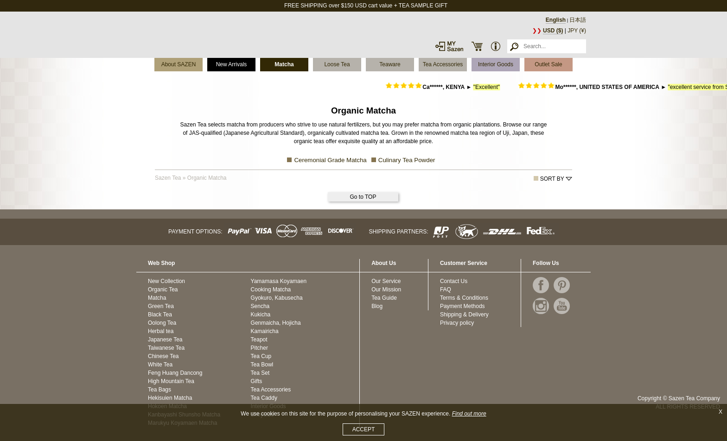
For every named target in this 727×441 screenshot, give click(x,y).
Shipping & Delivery (464, 314)
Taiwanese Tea (166, 348)
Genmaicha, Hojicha (276, 323)
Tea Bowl (262, 364)
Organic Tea (163, 289)
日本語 (577, 20)
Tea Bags (159, 389)
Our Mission (386, 289)
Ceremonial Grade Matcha (330, 160)
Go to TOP (363, 197)
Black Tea (160, 314)
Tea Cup (261, 356)
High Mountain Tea (171, 381)
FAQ (445, 289)
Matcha (283, 64)
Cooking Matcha (271, 289)
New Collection (166, 281)
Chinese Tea (163, 356)
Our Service (386, 281)
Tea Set (260, 373)
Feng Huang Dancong (175, 373)
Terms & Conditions (464, 298)
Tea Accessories (443, 64)
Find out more (469, 413)
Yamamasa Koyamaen (279, 281)
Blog (377, 306)
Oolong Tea (162, 323)
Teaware (389, 64)
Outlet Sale (548, 64)
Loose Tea (337, 64)
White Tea (160, 364)
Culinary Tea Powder (406, 160)
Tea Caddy (264, 398)
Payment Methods (462, 306)
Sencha (260, 306)
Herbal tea (160, 331)
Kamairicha (265, 331)
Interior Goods (495, 64)
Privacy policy (457, 323)
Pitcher (259, 348)
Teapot (259, 339)
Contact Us (453, 281)
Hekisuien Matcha (170, 398)
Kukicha (261, 314)
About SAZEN (178, 64)
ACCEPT (363, 429)
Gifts (256, 381)
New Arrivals (231, 64)
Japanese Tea (165, 339)
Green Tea (161, 306)
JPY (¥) (577, 30)
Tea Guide (384, 298)
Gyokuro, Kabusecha (277, 298)
